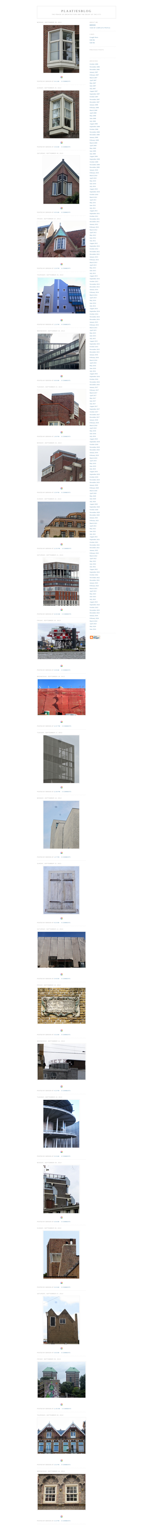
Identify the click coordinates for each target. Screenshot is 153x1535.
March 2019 (93, 458)
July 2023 (93, 599)
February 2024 (94, 618)
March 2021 (93, 523)
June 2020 (93, 499)
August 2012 (94, 243)
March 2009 (93, 143)
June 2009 (93, 151)
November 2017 (95, 414)
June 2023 (93, 596)
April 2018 (93, 428)
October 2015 (94, 347)
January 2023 (94, 583)
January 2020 (94, 485)
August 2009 (94, 156)
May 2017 (93, 398)
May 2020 (93, 496)
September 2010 (95, 192)
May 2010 (93, 181)
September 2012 (95, 246)
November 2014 (95, 317)
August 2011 (94, 211)
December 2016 (95, 384)
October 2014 (94, 314)
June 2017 (93, 401)
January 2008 (94, 105)
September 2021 (95, 539)
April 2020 (93, 493)
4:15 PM (56, 1090)
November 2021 (95, 545)
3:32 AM (56, 1034)
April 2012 (93, 232)
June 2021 (93, 531)
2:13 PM (56, 1521)
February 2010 (94, 173)
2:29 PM (56, 268)
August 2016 (94, 374)
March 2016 (93, 360)
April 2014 (93, 298)
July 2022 (93, 567)
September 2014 (95, 311)
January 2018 (94, 420)
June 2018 (93, 433)
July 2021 (93, 534)
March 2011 (93, 197)
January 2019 (94, 452)
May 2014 (93, 300)
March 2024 (93, 621)
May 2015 (93, 333)
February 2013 (94, 260)
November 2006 (95, 67)
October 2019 (94, 477)
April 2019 (93, 461)
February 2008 (94, 107)
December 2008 (95, 135)
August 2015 (94, 341)
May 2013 (93, 268)
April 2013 (93, 265)
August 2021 (94, 537)
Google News (94, 37)
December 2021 (95, 547)
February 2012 (94, 227)
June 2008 (93, 118)
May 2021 (93, 528)
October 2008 (94, 129)
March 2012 (93, 230)
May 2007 (93, 83)
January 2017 (94, 387)
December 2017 (95, 417)
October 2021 (94, 542)
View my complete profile (100, 28)
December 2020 (95, 515)
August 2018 (94, 439)
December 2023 (95, 613)
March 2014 (93, 295)
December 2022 (95, 580)
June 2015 (93, 336)
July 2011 (93, 208)
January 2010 (94, 170)
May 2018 (93, 431)
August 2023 (94, 602)
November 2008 (95, 132)
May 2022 (93, 561)
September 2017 (95, 409)
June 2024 (93, 629)
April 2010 (93, 178)
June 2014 (93, 303)
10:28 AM (57, 614)
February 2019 (94, 455)
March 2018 (93, 425)
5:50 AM (56, 1352)
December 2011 (94, 221)
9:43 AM (56, 1287)
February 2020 (94, 488)
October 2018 (94, 444)
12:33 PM (57, 548)
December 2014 (95, 319)
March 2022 (93, 556)
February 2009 (94, 140)
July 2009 (93, 154)
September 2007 (95, 94)
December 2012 (95, 254)
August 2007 (94, 91)
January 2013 (94, 257)
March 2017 (93, 393)
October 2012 (94, 249)
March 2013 (93, 262)
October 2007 (94, 97)
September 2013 (95, 279)
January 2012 (94, 224)
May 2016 (93, 365)
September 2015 (95, 344)
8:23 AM (56, 922)
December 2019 (95, 482)
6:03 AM (56, 212)
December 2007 (95, 102)
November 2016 (95, 382)
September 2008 (95, 126)
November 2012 (95, 251)
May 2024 (93, 626)
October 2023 (94, 607)
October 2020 (94, 510)
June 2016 (93, 368)
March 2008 (93, 110)
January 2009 (94, 137)
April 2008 (93, 113)
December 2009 (95, 167)
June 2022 (93, 564)
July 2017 (93, 404)
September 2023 (95, 605)
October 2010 (94, 194)
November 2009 (95, 165)
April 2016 (93, 363)
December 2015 (95, 352)
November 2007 (95, 99)
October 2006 (94, 64)
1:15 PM (56, 324)
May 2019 (93, 463)
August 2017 (94, 406)
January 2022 (94, 550)
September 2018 (95, 442)
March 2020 (93, 491)
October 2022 (94, 575)
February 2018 (94, 423)
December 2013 (95, 287)
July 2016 (93, 371)
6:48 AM (56, 670)
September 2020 (95, 507)
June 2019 (93, 466)
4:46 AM (56, 147)
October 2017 (94, 412)
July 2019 (93, 469)
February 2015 (94, 325)
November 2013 (95, 284)
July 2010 (93, 186)
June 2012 (93, 238)
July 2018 (93, 436)
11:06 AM (57, 1408)
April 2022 (93, 558)
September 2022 (95, 572)
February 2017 (94, 390)
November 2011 (95, 219)
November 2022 (95, 577)
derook (93, 25)
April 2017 (93, 395)
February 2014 (94, 292)
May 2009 (93, 148)
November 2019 (95, 480)
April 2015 (93, 330)
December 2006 (95, 69)
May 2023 (93, 594)
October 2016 (94, 379)
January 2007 (94, 72)
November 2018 (95, 447)
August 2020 (94, 504)
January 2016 (94, 355)
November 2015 (95, 349)
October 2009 (94, 162)
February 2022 (94, 553)
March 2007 (93, 78)
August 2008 (94, 124)
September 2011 (95, 213)
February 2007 (94, 75)
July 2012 (93, 241)
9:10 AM (56, 1156)
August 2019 (94, 471)
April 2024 (93, 624)
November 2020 (95, 512)
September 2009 (95, 159)
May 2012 (93, 235)
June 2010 (93, 184)
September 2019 (95, 474)
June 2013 (93, 270)
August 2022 (94, 569)
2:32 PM (56, 1464)
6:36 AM (56, 1221)
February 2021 (94, 520)
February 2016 (94, 357)
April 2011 (93, 200)
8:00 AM (56, 380)
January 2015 (94, 322)
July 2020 (93, 501)
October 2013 (94, 281)
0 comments (65, 81)
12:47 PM (57, 726)
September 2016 (95, 376)
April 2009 (93, 145)
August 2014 (94, 308)
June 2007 (93, 86)
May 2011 (93, 202)
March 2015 (93, 328)
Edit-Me (92, 40)
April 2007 (93, 80)
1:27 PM (56, 857)
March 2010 (93, 175)
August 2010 (94, 189)
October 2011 (94, 216)
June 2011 (93, 205)
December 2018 (95, 450)
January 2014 (94, 289)
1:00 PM (56, 436)
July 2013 (93, 273)
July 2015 (93, 338)
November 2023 (95, 610)
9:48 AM (56, 978)
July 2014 (93, 306)
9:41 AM (56, 81)
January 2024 (94, 615)
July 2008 (93, 121)
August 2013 (94, 276)
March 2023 (93, 588)
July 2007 (93, 88)
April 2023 (93, 591)
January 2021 (94, 518)
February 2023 (94, 586)
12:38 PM (57, 791)
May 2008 (93, 116)
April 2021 (93, 526)
